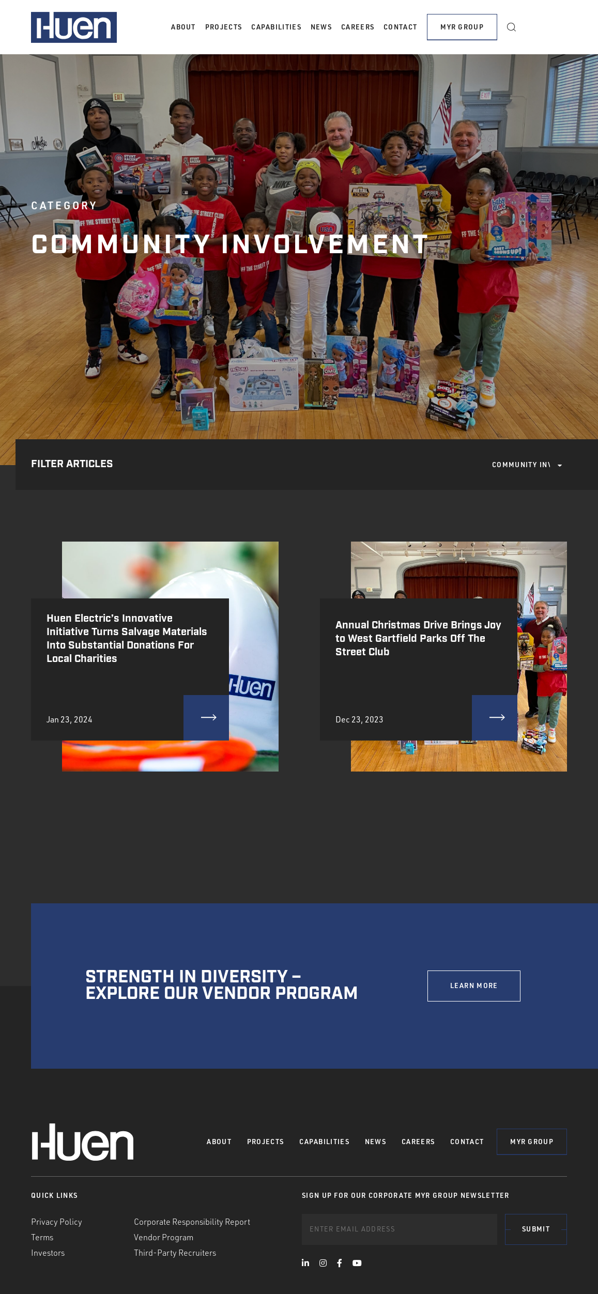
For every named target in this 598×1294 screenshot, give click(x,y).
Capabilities (276, 27)
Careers (357, 27)
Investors (48, 1252)
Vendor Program (163, 1237)
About (183, 27)
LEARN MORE (474, 985)
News (321, 27)
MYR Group (462, 27)
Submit (536, 1229)
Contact (400, 27)
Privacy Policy (56, 1221)
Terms (42, 1237)
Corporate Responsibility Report (192, 1221)
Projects (223, 27)
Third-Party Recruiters (175, 1252)
